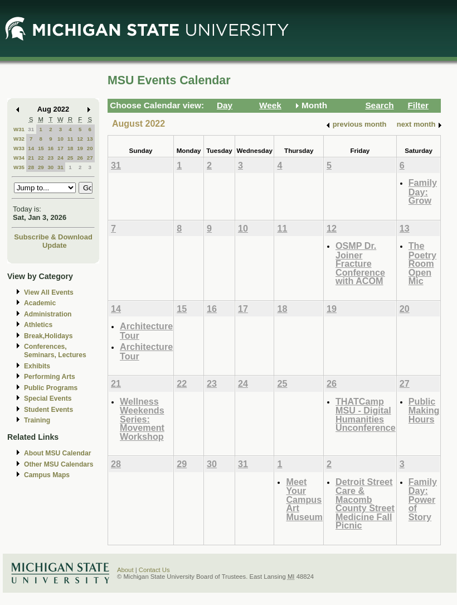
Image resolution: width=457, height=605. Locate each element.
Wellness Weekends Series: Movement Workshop (142, 418)
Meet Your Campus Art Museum (304, 499)
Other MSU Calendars (59, 464)
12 (80, 139)
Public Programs (50, 388)
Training (37, 420)
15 (41, 148)
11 (70, 139)
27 (90, 158)
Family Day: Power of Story (423, 499)
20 (90, 148)
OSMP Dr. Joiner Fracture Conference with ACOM (360, 263)
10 (60, 139)
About (125, 569)
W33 (19, 148)
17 (60, 148)
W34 (19, 158)
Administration (47, 314)
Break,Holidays (48, 336)
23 (50, 158)
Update (54, 245)
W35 (19, 167)
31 (31, 129)
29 (41, 167)
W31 (19, 129)
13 (90, 139)
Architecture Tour (146, 330)
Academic (40, 303)
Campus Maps (47, 475)
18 (70, 148)
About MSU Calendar (57, 453)
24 (60, 158)
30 (50, 167)
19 (80, 148)
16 (50, 148)
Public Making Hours (424, 410)
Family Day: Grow (423, 191)
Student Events (48, 410)
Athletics (38, 325)
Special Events (47, 398)
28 (31, 167)
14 (31, 148)
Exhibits (37, 366)
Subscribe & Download (53, 237)
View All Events (49, 292)
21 (31, 158)
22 (41, 158)
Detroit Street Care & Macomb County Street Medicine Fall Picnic (365, 504)
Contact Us (154, 569)
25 (70, 158)
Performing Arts (49, 377)
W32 (19, 139)
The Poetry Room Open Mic (422, 263)
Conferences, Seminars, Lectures (55, 351)
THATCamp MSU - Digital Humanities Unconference (366, 414)
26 (80, 158)
